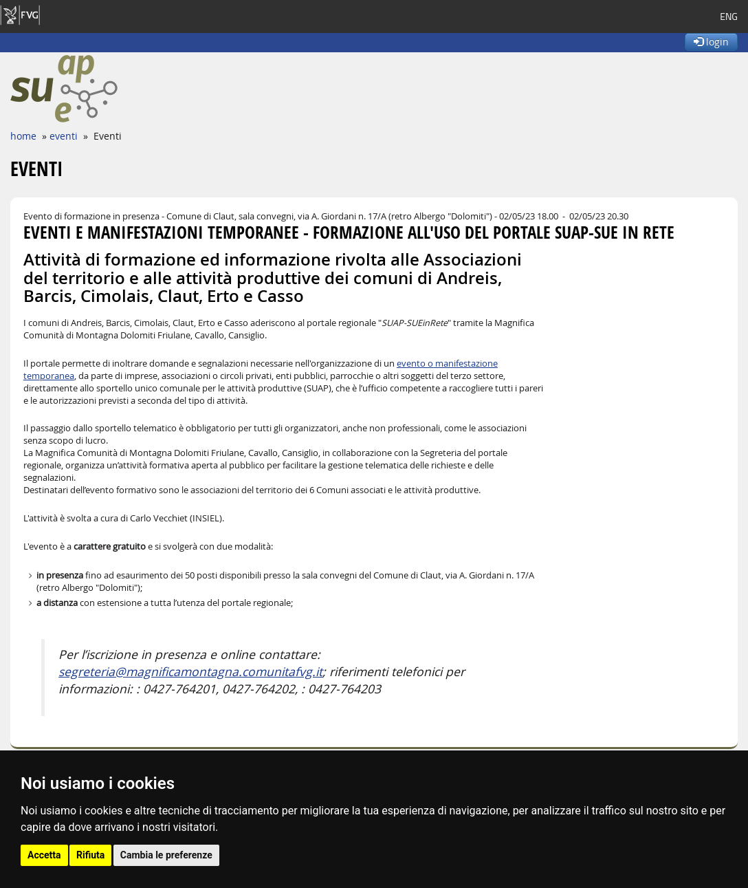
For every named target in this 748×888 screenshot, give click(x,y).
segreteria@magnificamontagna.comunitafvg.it (190, 672)
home (23, 135)
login (711, 41)
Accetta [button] (44, 854)
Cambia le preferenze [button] (166, 854)
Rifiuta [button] (90, 854)
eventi (64, 135)
